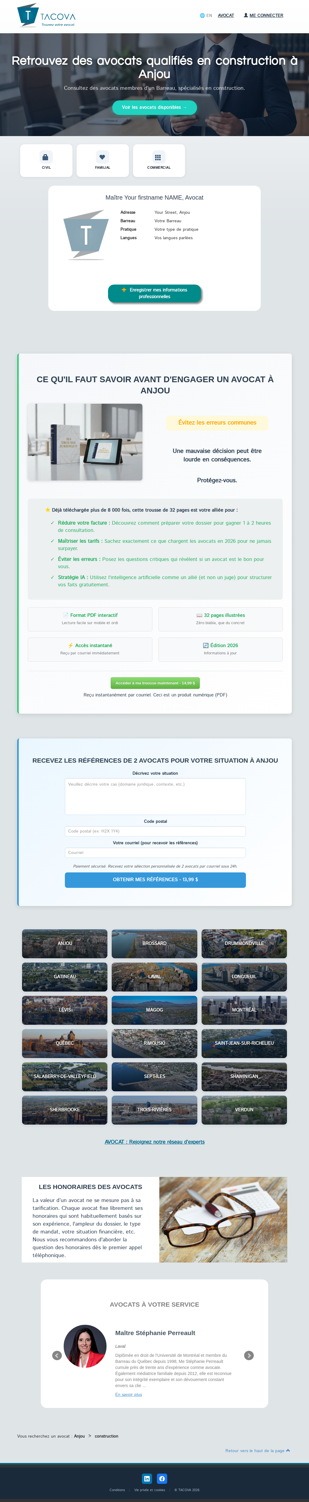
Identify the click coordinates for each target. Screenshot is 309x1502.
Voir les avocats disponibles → (154, 107)
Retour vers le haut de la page (257, 1451)
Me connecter (263, 16)
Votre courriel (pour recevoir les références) (155, 843)
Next (249, 1355)
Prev (57, 1355)
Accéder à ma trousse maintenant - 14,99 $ (155, 683)
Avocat (226, 16)
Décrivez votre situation (155, 774)
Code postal (155, 822)
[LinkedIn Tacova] (147, 1479)
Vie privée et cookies (149, 1490)
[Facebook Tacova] (162, 1479)
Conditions (117, 1490)
